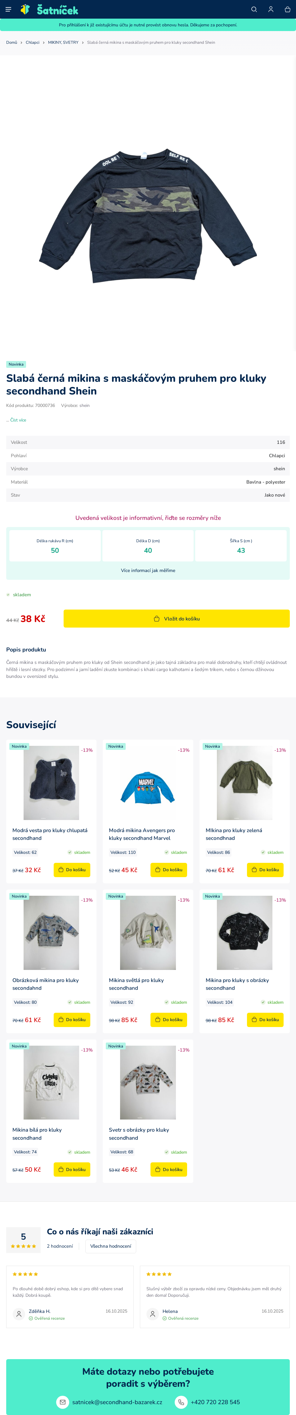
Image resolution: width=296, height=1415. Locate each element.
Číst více (18, 419)
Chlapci (32, 42)
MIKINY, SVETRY (63, 42)
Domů (11, 42)
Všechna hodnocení (110, 1246)
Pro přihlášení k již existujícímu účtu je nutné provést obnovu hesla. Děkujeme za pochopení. (148, 24)
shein (84, 405)
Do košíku (72, 869)
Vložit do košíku (177, 618)
